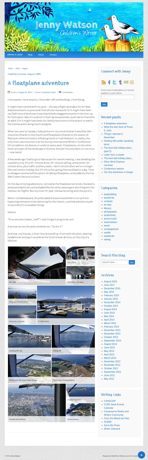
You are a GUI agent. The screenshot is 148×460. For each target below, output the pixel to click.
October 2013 (111, 337)
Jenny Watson (15, 456)
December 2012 (112, 361)
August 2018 (110, 281)
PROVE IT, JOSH (15, 55)
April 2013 (109, 354)
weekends (109, 236)
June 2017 (109, 285)
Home (10, 68)
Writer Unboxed (112, 429)
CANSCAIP (110, 401)
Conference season (114, 168)
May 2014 (109, 316)
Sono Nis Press (112, 425)
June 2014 (109, 313)
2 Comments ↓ (68, 92)
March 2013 (110, 358)
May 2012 (109, 379)
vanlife (107, 232)
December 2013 (112, 330)
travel (53, 92)
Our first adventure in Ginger (118, 172)
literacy (107, 208)
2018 (18, 68)
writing (107, 239)
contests (108, 201)
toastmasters (110, 222)
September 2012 (112, 372)
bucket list (46, 92)
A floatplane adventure (38, 83)
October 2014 (111, 306)
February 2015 (111, 295)
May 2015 (109, 292)
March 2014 (110, 323)
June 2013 (109, 347)
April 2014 (109, 319)
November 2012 (112, 365)
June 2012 (109, 375)
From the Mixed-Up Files (116, 418)
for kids (107, 204)
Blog (30, 55)
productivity (110, 215)
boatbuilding (110, 194)
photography (110, 211)
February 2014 (111, 326)
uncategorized (111, 229)
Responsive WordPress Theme (114, 456)
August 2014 (110, 309)
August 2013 (110, 344)
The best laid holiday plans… (119, 158)
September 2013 (112, 340)
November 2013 (112, 333)
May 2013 (109, 351)
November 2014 (112, 302)
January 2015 (111, 299)
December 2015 (112, 288)
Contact (53, 55)
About (41, 55)
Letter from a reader (114, 155)
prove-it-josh (110, 218)
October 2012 (111, 368)
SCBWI (107, 422)
